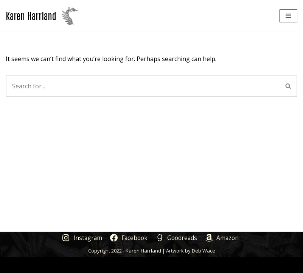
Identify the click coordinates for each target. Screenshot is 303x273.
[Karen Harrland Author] (42, 15)
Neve (115, 264)
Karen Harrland (143, 250)
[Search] (143, 86)
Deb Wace (203, 250)
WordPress (179, 264)
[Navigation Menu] (288, 15)
